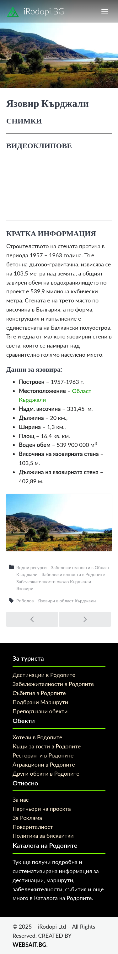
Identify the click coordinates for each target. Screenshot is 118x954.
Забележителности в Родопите (73, 574)
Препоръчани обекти (40, 711)
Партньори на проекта (42, 808)
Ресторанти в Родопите (43, 755)
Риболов (25, 600)
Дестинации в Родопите (44, 674)
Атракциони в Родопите (44, 764)
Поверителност (33, 826)
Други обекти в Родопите (46, 773)
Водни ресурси (31, 567)
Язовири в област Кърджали (67, 600)
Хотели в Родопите (37, 737)
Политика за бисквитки (43, 835)
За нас (21, 799)
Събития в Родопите (39, 692)
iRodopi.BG (35, 12)
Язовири (24, 588)
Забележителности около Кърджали (53, 581)
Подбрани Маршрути (40, 702)
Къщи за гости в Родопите (47, 746)
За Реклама (27, 817)
